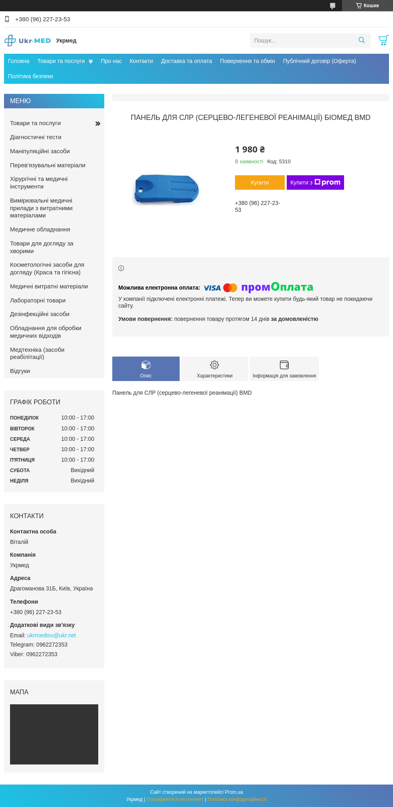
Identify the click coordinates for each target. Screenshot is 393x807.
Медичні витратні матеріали (49, 286)
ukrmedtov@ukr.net (51, 635)
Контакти (141, 61)
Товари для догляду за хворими (41, 247)
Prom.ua (234, 792)
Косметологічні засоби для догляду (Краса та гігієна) (47, 268)
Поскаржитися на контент (174, 799)
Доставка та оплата (186, 61)
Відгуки (20, 370)
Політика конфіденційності (237, 799)
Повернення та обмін (247, 61)
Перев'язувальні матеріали (47, 165)
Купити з (315, 182)
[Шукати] (361, 40)
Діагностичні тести (35, 137)
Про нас (111, 61)
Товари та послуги (61, 61)
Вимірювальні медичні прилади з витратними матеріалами (41, 208)
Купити (260, 182)
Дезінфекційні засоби (39, 313)
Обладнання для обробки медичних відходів (45, 331)
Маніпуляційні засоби (40, 151)
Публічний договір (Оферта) (319, 61)
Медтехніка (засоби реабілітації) (37, 353)
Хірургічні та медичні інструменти (39, 182)
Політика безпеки (30, 76)
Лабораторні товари (38, 300)
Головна (18, 61)
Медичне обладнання (40, 229)
